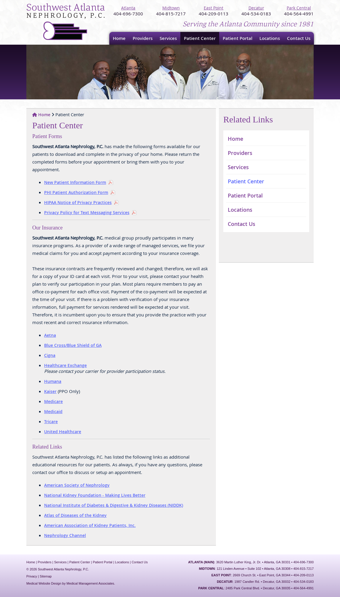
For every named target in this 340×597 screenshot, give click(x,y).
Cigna (49, 355)
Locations (269, 38)
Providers (143, 38)
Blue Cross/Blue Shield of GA (73, 345)
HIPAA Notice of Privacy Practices (78, 202)
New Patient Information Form (75, 182)
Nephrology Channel (65, 535)
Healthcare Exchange (65, 365)
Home (119, 38)
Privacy (31, 576)
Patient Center (200, 38)
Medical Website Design (43, 583)
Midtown (171, 8)
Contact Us (298, 38)
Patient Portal (237, 38)
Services (168, 38)
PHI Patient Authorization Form (76, 192)
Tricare (51, 421)
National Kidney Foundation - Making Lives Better (94, 495)
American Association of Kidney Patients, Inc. (90, 525)
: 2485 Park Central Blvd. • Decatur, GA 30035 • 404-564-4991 (256, 588)
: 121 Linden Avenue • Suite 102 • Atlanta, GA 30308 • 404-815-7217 (256, 568)
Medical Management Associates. (91, 583)
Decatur (256, 8)
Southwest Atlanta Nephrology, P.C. (66, 22)
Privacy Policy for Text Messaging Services (86, 212)
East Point (213, 8)
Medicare (53, 401)
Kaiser (50, 391)
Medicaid (53, 411)
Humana (52, 381)
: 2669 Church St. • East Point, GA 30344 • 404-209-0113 (262, 575)
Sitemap (46, 576)
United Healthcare (62, 431)
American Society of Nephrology (77, 485)
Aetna (50, 335)
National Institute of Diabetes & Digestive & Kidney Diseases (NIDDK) (113, 505)
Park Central (299, 8)
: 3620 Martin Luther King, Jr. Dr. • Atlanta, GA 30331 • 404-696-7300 (251, 562)
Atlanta (128, 8)
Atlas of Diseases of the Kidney (75, 515)
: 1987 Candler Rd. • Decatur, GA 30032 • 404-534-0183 (265, 581)
